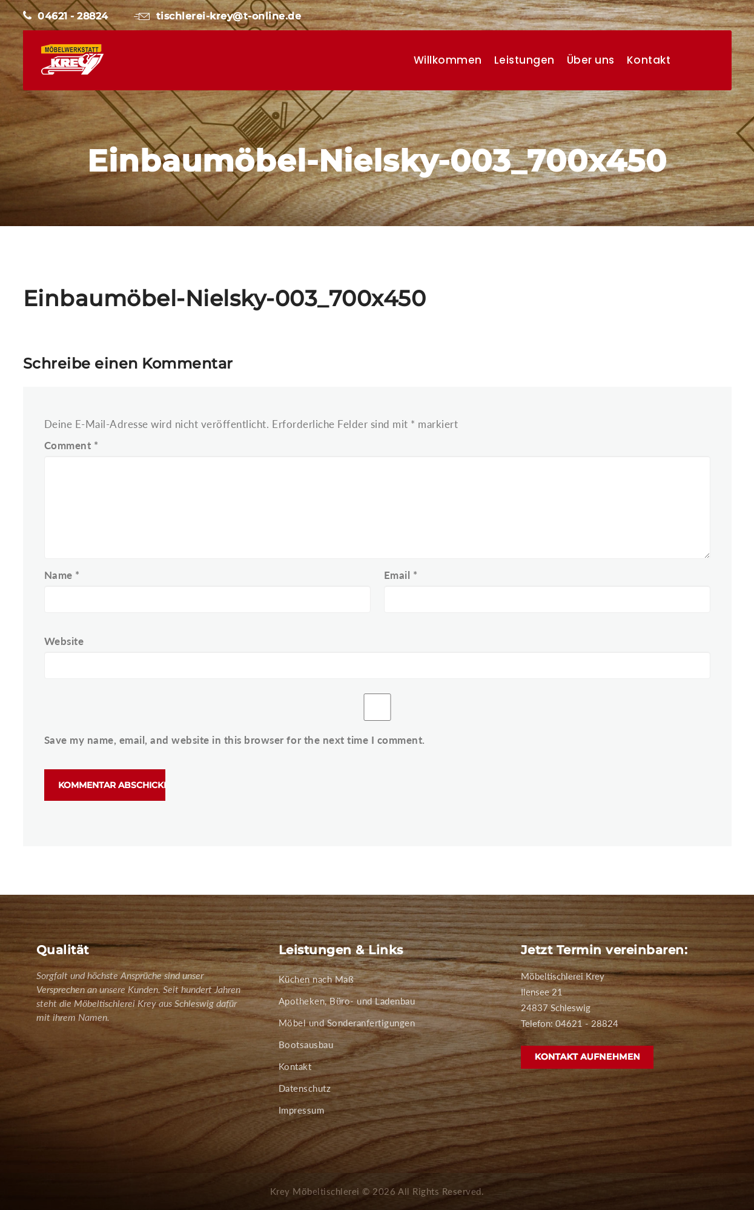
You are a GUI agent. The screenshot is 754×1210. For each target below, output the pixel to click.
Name (62, 575)
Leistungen (524, 60)
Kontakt (649, 60)
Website (64, 641)
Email (401, 575)
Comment (71, 445)
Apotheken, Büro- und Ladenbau (347, 1000)
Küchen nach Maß (316, 979)
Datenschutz (305, 1088)
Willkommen (448, 60)
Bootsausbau (306, 1044)
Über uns (591, 60)
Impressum (302, 1110)
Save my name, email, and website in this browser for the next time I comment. (234, 740)
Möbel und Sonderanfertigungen (347, 1022)
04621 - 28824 (65, 16)
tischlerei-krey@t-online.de (217, 16)
